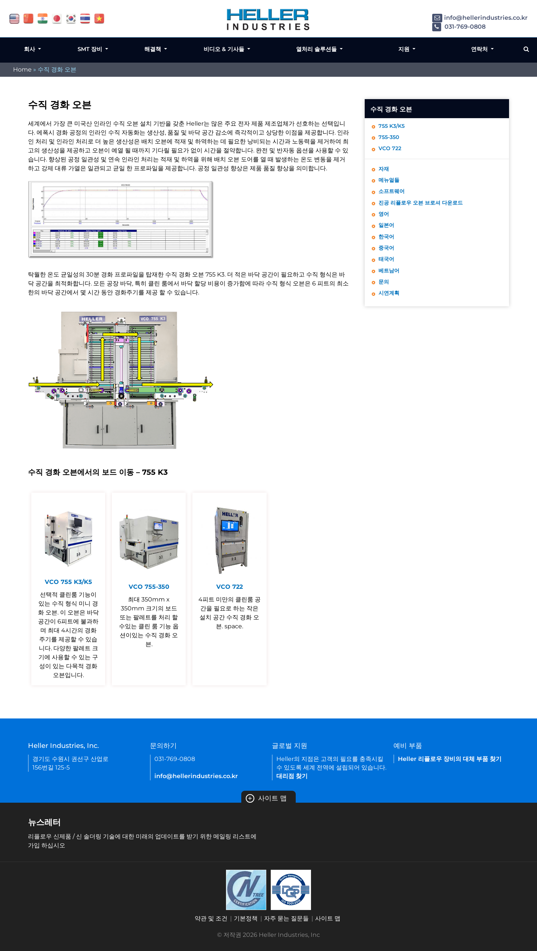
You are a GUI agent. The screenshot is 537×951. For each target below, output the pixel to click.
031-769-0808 (459, 26)
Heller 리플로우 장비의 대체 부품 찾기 (450, 758)
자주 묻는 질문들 (286, 918)
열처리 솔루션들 (317, 49)
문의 (384, 295)
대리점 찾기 (292, 776)
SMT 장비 (91, 49)
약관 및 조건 (211, 918)
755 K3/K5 (393, 126)
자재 (384, 172)
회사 (30, 49)
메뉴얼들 (390, 184)
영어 (384, 221)
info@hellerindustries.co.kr (480, 17)
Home (22, 69)
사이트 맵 (266, 798)
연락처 (480, 49)
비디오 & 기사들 (225, 49)
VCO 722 (391, 151)
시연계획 (390, 307)
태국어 (387, 270)
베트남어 (390, 283)
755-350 (390, 138)
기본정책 (246, 918)
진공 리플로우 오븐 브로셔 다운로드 (426, 209)
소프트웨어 (393, 196)
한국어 (387, 246)
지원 (404, 49)
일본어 (387, 233)
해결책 (153, 49)
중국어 (387, 258)
